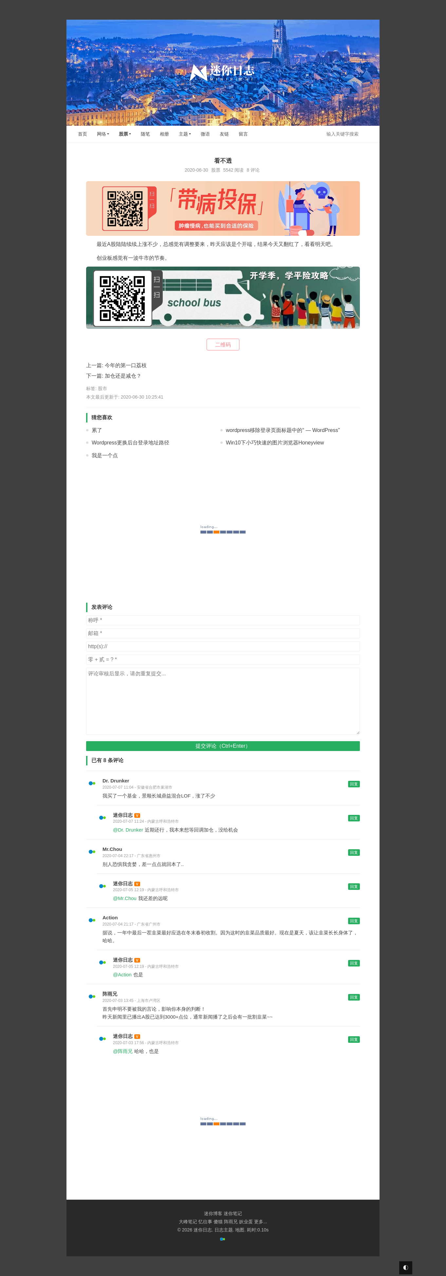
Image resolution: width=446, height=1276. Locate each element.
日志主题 (223, 1229)
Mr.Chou (112, 849)
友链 (224, 134)
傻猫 (218, 1221)
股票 (123, 134)
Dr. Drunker (115, 780)
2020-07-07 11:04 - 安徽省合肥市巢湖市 (137, 787)
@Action (122, 974)
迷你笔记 (233, 1213)
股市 (102, 388)
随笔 (145, 134)
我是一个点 (105, 455)
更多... (260, 1221)
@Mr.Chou (125, 898)
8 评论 (253, 170)
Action (110, 917)
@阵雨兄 (123, 1051)
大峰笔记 (188, 1221)
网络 (101, 134)
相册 (164, 134)
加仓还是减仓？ (123, 376)
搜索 (369, 134)
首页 (82, 134)
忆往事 (205, 1221)
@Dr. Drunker (128, 830)
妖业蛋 (246, 1221)
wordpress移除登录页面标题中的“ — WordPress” (283, 430)
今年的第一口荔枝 (126, 365)
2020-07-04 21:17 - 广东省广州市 (131, 924)
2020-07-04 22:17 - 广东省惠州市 (131, 856)
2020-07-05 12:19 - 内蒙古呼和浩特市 (146, 890)
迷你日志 (123, 815)
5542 (228, 170)
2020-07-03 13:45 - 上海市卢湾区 (131, 1000)
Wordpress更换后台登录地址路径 (130, 442)
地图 (239, 1229)
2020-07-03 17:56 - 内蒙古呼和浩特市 (146, 1043)
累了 (97, 430)
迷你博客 (213, 1213)
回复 (354, 784)
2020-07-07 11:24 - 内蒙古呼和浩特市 (146, 821)
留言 (243, 134)
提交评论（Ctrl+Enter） (223, 746)
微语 (205, 134)
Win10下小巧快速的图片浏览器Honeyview (275, 442)
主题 (183, 134)
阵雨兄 (109, 994)
